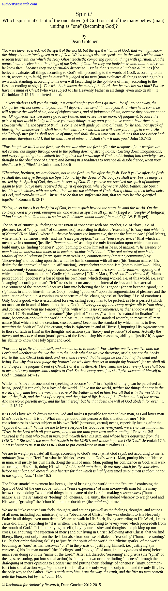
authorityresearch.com (19, 4)
